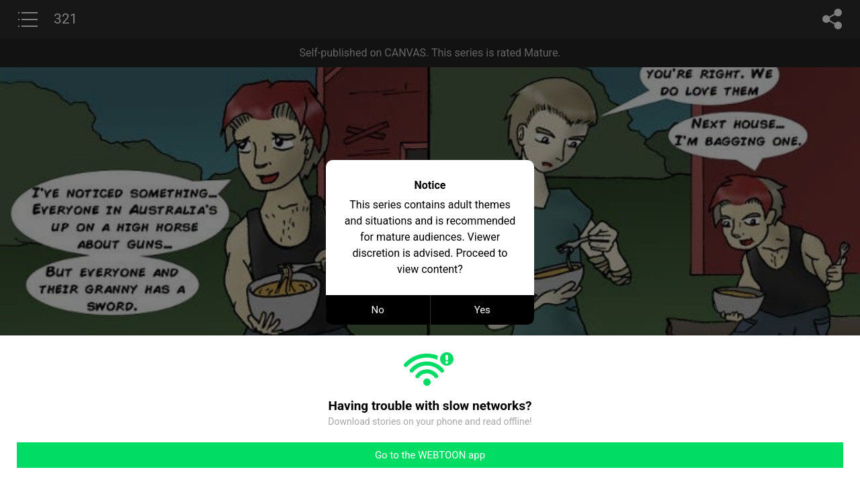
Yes (482, 310)
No (378, 310)
